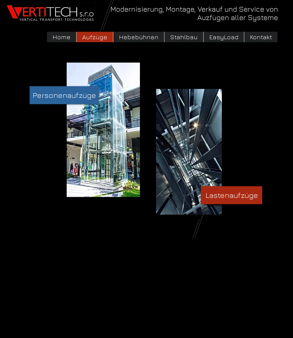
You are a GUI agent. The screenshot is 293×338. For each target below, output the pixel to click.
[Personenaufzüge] (64, 95)
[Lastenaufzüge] (231, 195)
